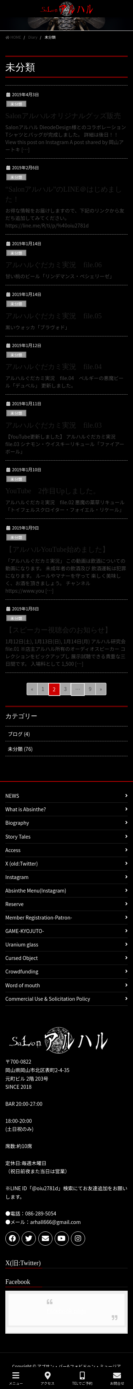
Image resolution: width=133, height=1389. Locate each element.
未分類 (16, 104)
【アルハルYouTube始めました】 (57, 549)
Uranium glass (21, 944)
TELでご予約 (82, 1378)
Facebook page (67, 1310)
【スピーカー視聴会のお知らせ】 (58, 630)
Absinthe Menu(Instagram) (35, 890)
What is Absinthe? (25, 809)
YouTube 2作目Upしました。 (52, 491)
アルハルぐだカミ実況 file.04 (57, 366)
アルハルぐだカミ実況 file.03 (53, 425)
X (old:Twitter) (21, 863)
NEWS (12, 795)
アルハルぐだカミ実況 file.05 (57, 316)
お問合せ (117, 1378)
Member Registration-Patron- (38, 917)
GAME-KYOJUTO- (24, 930)
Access (13, 849)
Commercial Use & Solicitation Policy (47, 998)
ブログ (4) (19, 733)
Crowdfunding (21, 971)
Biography (17, 822)
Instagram (16, 876)
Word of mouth (22, 985)
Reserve (14, 903)
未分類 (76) (20, 748)
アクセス (47, 1378)
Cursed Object (21, 957)
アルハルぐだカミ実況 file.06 (53, 265)
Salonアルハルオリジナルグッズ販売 (63, 116)
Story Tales (18, 836)
